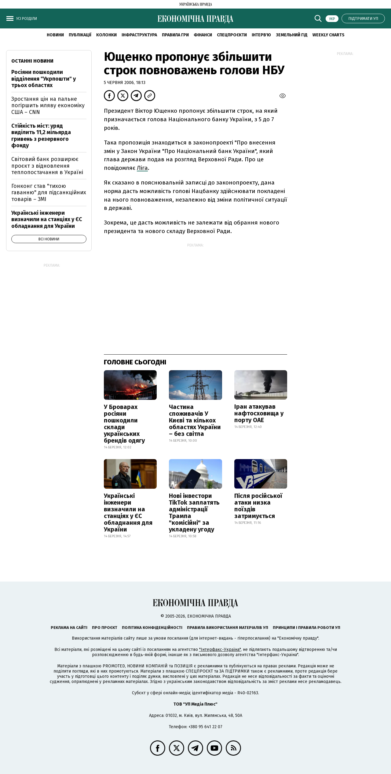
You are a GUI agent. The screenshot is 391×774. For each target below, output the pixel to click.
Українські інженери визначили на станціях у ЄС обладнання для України (128, 512)
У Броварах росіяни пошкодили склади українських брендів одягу (124, 423)
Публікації (80, 35)
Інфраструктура (139, 35)
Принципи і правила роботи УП (306, 627)
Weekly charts (328, 35)
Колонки (106, 35)
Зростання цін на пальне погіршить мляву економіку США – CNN (48, 105)
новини (55, 35)
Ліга (142, 167)
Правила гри (175, 35)
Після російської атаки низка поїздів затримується (258, 506)
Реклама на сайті (69, 627)
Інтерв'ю (261, 35)
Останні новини (32, 61)
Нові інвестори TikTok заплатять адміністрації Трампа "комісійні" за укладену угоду (194, 512)
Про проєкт (104, 627)
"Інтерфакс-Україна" (220, 649)
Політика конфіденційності (152, 627)
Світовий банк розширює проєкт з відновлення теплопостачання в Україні (47, 166)
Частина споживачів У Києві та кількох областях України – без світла (195, 420)
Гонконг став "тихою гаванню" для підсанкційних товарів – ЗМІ (48, 193)
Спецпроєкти (232, 35)
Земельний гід (292, 35)
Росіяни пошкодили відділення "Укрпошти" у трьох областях (43, 79)
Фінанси (203, 35)
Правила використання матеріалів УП (227, 627)
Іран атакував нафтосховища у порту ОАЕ (258, 413)
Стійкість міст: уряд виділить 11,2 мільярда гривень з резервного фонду (41, 135)
